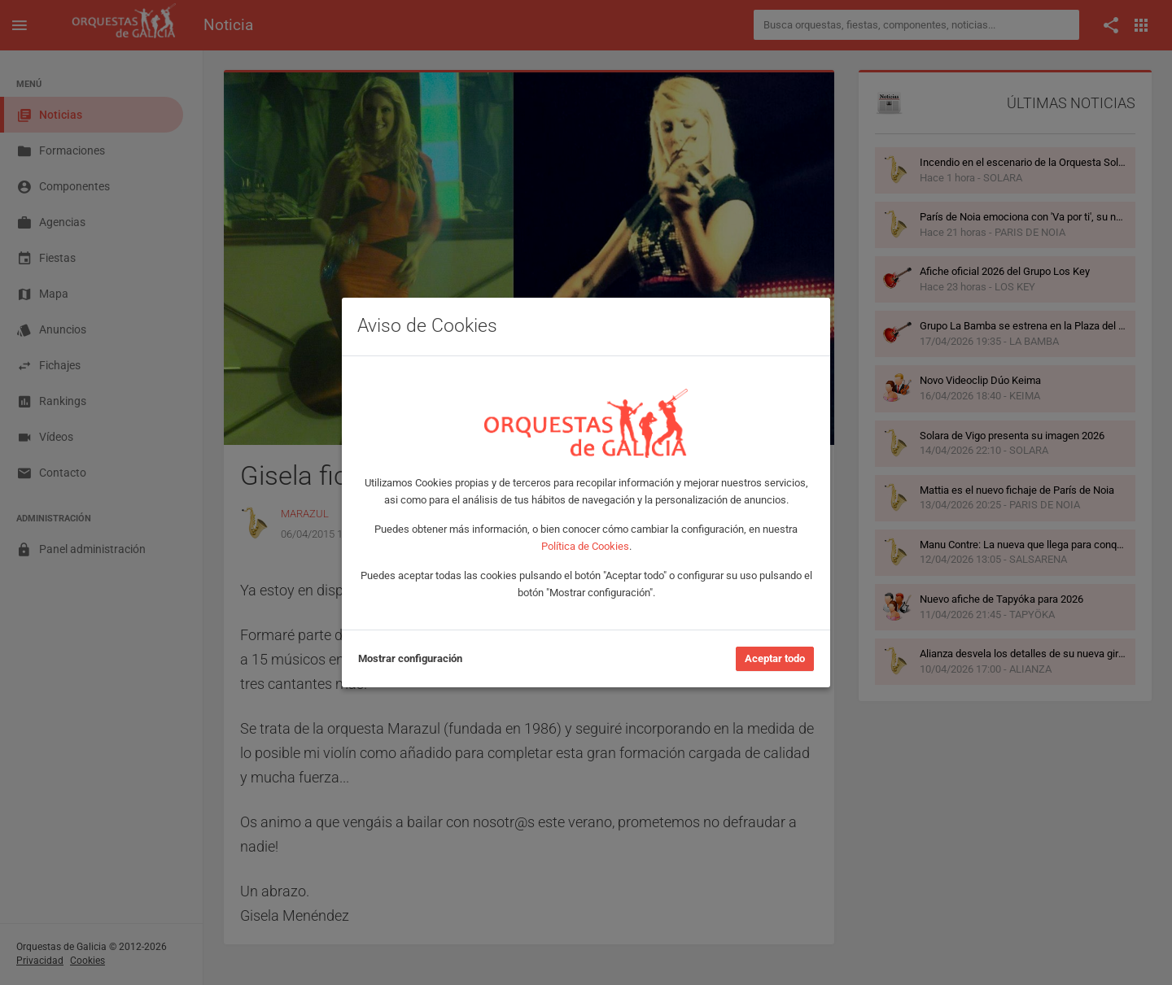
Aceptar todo (775, 658)
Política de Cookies (585, 546)
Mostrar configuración (410, 658)
